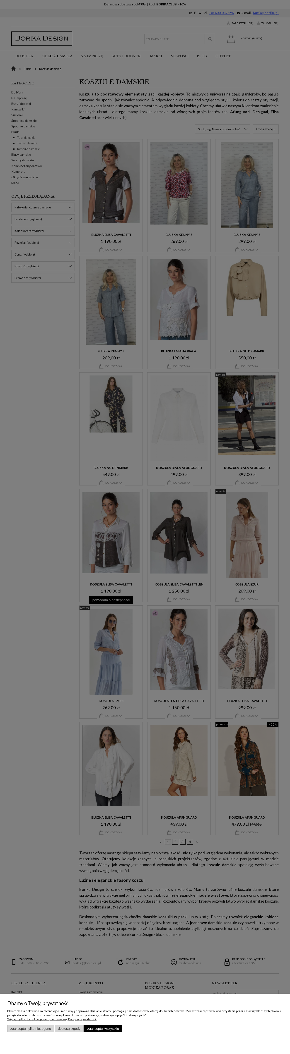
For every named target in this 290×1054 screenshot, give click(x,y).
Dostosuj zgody (69, 1028)
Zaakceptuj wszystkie (103, 1028)
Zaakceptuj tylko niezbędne (30, 1028)
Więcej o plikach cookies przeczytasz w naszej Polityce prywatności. (52, 1019)
